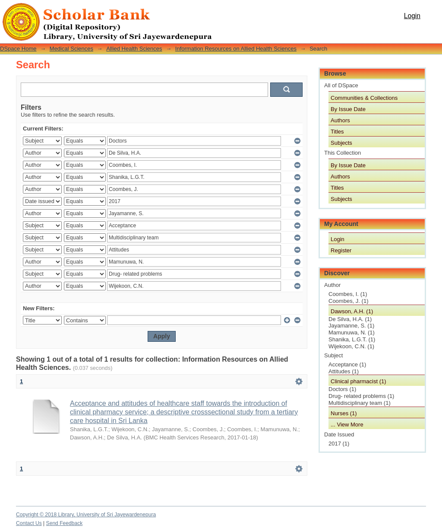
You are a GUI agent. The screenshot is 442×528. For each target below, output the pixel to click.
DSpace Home (18, 48)
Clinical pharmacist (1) (358, 381)
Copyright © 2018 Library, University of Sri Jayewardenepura (86, 515)
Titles (337, 131)
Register (341, 250)
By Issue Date (348, 109)
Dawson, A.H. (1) (352, 311)
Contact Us (29, 523)
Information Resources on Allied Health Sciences (236, 48)
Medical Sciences (71, 48)
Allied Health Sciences (134, 48)
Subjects (341, 143)
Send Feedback (64, 523)
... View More (347, 424)
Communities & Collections (364, 98)
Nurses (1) (344, 413)
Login (412, 15)
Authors (340, 120)
